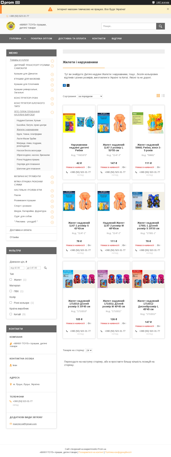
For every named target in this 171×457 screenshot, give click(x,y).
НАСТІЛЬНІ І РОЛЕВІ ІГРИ (28, 190)
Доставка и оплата (20, 230)
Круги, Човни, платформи (29, 134)
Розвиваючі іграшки (25, 200)
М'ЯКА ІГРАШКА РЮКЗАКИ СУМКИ (28, 183)
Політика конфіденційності (118, 452)
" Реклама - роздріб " (26, 221)
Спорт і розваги (22, 205)
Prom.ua (102, 449)
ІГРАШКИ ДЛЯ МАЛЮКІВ (27, 79)
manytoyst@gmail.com (25, 423)
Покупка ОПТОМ (41, 38)
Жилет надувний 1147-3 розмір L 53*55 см (113, 147)
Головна (15, 38)
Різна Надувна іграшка (28, 159)
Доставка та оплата (72, 38)
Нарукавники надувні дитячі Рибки (79, 147)
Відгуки (117, 38)
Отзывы (14, 237)
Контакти (98, 38)
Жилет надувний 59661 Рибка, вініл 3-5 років (148, 147)
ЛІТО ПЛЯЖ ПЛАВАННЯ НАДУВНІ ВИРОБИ (27, 113)
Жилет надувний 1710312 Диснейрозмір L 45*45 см (148, 305)
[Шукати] (160, 26)
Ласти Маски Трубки (26, 138)
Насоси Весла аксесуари (29, 150)
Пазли (17, 195)
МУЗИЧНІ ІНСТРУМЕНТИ (27, 176)
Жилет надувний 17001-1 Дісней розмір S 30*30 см (148, 225)
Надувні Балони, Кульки (29, 120)
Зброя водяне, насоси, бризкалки (33, 155)
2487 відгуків (162, 2)
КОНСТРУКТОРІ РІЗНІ (26, 98)
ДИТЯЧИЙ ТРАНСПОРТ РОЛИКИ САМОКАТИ (32, 67)
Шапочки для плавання (28, 168)
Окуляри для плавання (28, 164)
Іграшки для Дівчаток (26, 73)
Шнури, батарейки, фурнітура (30, 211)
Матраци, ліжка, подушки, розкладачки (29, 144)
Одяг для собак (23, 216)
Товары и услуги (19, 60)
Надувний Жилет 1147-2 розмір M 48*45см (114, 225)
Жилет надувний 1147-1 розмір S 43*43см (79, 225)
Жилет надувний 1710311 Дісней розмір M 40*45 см (113, 303)
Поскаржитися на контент (91, 452)
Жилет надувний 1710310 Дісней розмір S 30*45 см (79, 303)
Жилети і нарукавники (27, 129)
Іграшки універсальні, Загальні (26, 91)
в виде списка (163, 96)
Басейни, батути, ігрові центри (31, 125)
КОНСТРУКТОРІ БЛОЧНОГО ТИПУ (29, 105)
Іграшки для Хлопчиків (26, 84)
